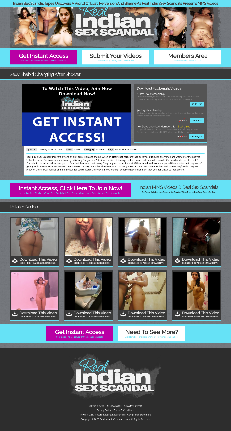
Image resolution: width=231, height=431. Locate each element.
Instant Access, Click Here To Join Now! (70, 189)
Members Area (187, 57)
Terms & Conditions (123, 410)
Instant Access (114, 405)
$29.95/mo (196, 120)
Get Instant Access (43, 57)
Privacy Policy (104, 410)
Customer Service (133, 405)
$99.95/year (196, 136)
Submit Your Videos (115, 57)
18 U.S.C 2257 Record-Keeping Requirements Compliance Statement (115, 414)
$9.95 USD (197, 104)
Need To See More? (151, 333)
